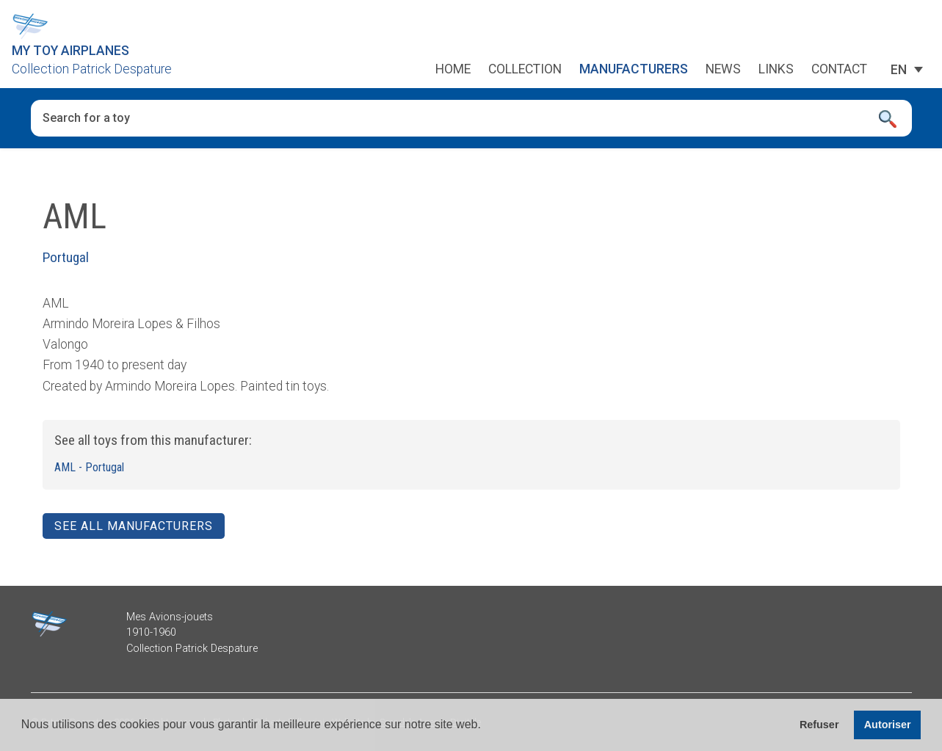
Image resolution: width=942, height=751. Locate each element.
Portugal (66, 257)
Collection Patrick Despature (92, 69)
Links (776, 69)
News (723, 69)
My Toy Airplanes (70, 50)
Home (453, 69)
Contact (839, 69)
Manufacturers (633, 69)
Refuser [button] (819, 724)
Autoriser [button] (887, 724)
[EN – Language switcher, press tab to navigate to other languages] (898, 69)
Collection (525, 69)
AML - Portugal (89, 467)
